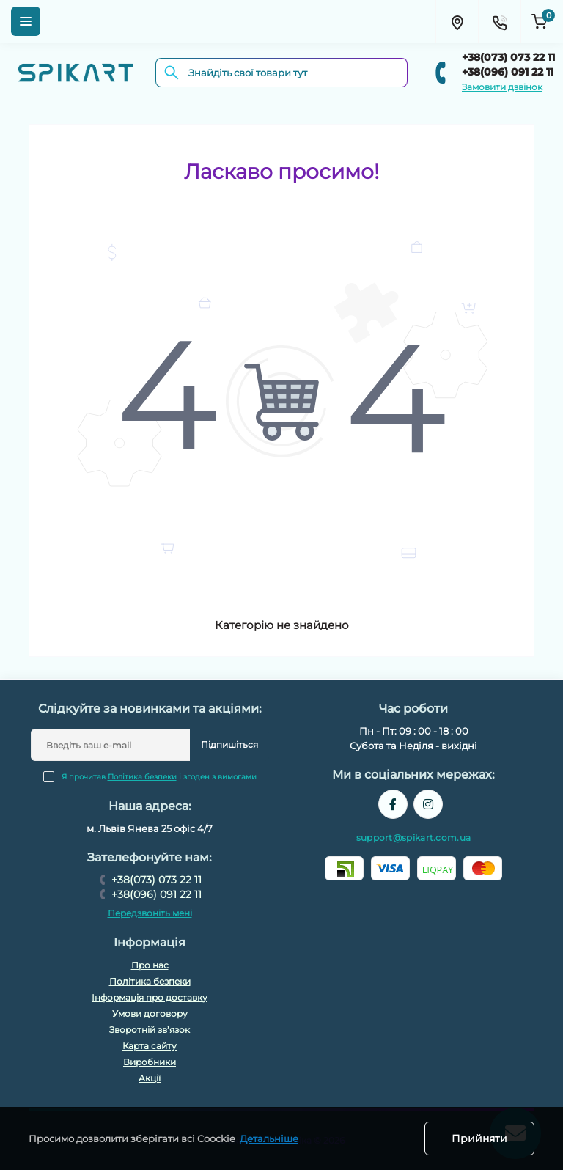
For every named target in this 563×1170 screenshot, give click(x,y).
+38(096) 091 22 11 (507, 71)
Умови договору (150, 1013)
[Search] (171, 72)
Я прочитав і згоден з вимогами (159, 776)
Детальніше (269, 1138)
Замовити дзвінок (502, 86)
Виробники (149, 1061)
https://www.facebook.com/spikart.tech (393, 804)
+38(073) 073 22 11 (508, 57)
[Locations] (456, 21)
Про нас (150, 965)
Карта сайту (149, 1045)
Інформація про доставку (149, 997)
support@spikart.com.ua (413, 837)
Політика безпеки (142, 776)
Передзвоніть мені (150, 913)
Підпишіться (229, 744)
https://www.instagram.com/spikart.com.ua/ (428, 804)
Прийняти (479, 1138)
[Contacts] (499, 21)
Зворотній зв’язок (149, 1029)
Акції (150, 1077)
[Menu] (25, 21)
